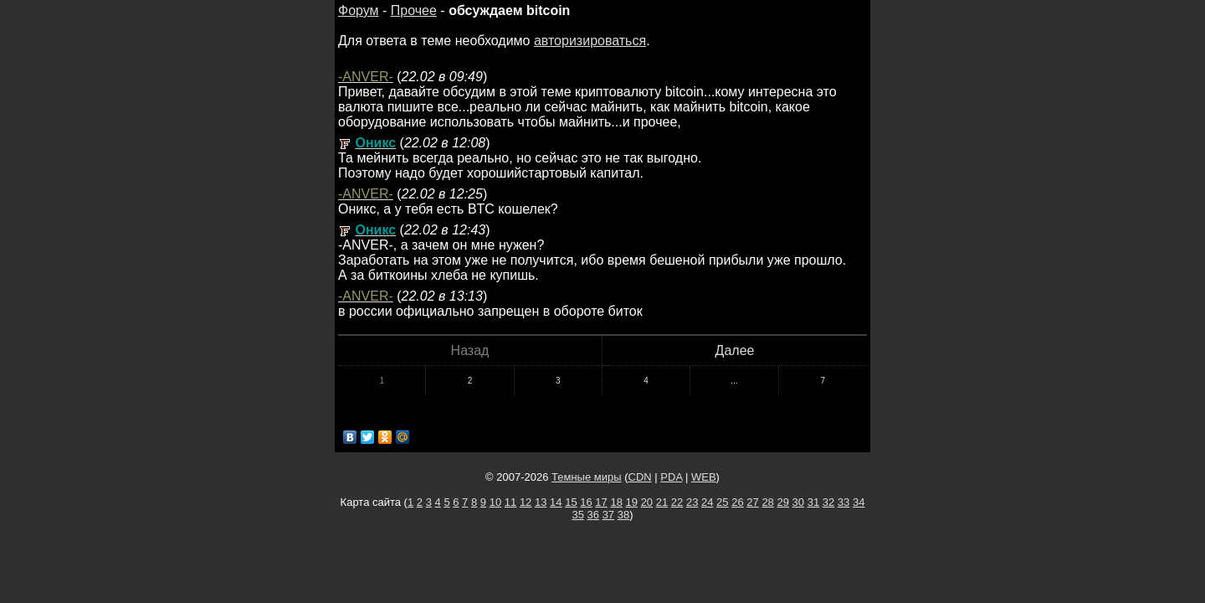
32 (828, 502)
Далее (735, 350)
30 (798, 502)
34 (858, 502)
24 (707, 502)
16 (586, 502)
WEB (703, 477)
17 (601, 502)
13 (540, 502)
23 (692, 502)
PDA (671, 477)
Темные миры (586, 477)
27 (752, 502)
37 (608, 514)
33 (843, 502)
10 (495, 502)
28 (767, 502)
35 (577, 514)
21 (662, 502)
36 (593, 514)
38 (623, 514)
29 (782, 502)
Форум (358, 10)
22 (677, 502)
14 (555, 502)
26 (737, 502)
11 (510, 502)
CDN (640, 477)
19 (632, 502)
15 (571, 502)
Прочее (414, 10)
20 (647, 502)
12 (525, 502)
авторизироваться (590, 41)
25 (722, 502)
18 (616, 502)
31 (813, 502)
